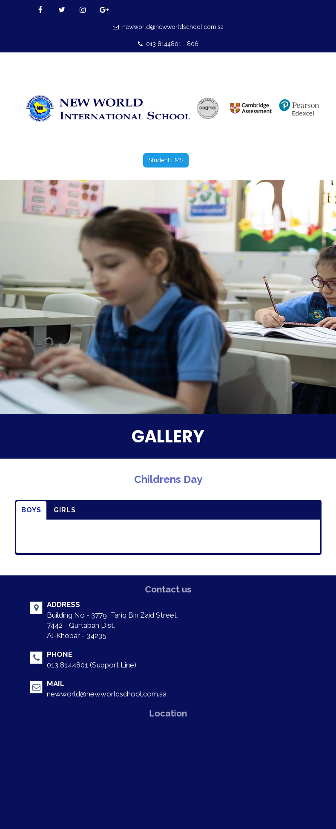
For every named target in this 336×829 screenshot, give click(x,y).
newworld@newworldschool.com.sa (168, 26)
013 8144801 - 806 (168, 43)
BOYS (31, 510)
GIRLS (65, 510)
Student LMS (166, 160)
